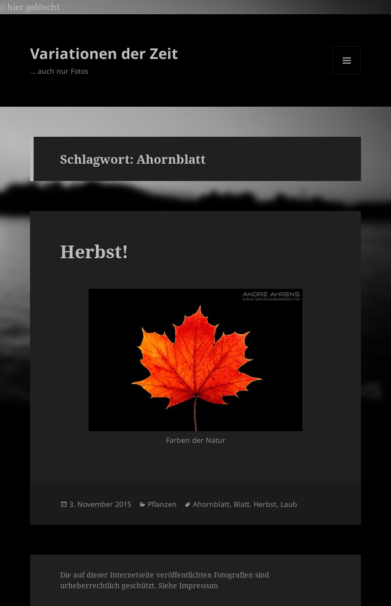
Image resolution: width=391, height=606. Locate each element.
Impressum (198, 585)
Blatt (241, 504)
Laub (289, 504)
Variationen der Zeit (104, 53)
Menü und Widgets (347, 74)
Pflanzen (162, 504)
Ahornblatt (211, 504)
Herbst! (94, 251)
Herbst (265, 504)
